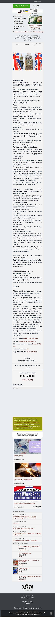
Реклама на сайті (19, 608)
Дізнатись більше (35, 614)
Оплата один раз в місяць (27, 341)
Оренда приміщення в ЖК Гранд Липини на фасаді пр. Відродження (27, 534)
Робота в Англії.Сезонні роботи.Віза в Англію (26, 422)
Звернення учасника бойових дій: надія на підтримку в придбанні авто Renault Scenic (24, 517)
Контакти (16, 28)
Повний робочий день (30, 338)
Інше (27, 349)
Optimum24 (16, 523)
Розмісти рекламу (18, 23)
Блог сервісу (38, 608)
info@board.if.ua (27, 598)
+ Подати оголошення (21, 6)
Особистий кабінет (18, 26)
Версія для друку (27, 380)
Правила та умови (18, 21)
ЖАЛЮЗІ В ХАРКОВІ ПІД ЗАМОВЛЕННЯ (23, 528)
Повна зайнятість (31, 352)
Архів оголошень (29, 608)
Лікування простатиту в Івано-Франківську (25, 540)
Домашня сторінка (18, 16)
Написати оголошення (19, 18)
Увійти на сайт (37, 1)
